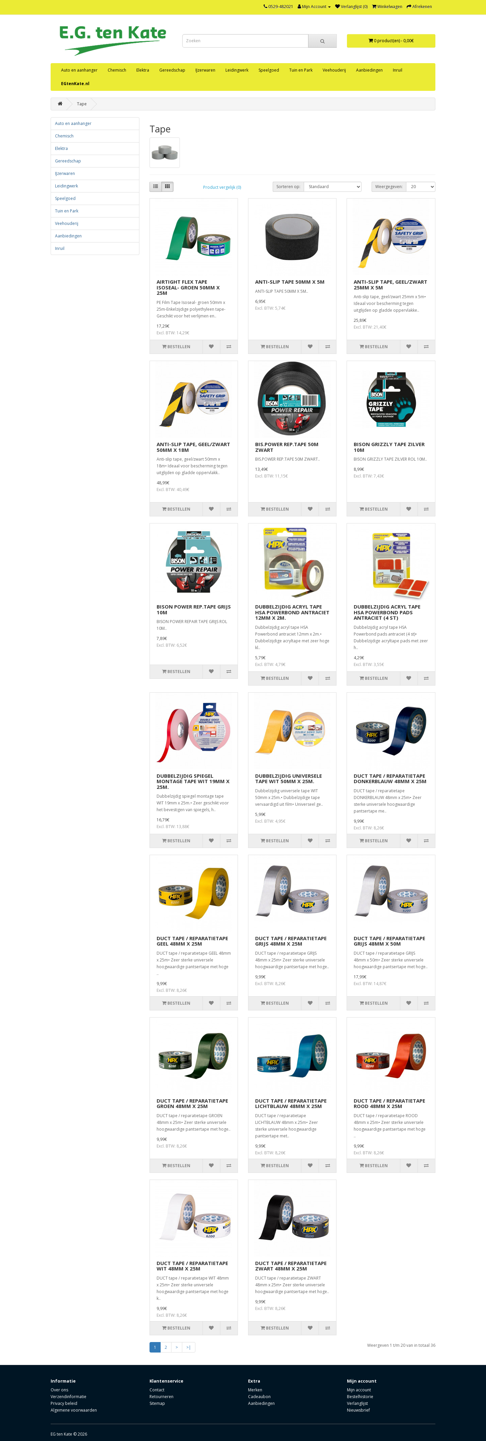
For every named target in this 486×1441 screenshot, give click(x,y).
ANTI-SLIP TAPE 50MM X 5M (290, 281)
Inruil (397, 70)
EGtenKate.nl (75, 83)
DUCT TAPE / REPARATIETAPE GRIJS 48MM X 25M (291, 941)
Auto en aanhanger (79, 70)
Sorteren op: (288, 186)
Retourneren (161, 1396)
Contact (157, 1390)
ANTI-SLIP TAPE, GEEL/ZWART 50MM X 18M (193, 447)
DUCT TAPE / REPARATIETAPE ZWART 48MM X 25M (291, 1266)
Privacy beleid (64, 1403)
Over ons (59, 1390)
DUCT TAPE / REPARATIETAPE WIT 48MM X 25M (192, 1266)
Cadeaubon (259, 1396)
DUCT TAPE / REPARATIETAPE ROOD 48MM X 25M (389, 1103)
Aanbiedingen (369, 70)
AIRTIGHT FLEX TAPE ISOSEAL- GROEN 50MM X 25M (188, 287)
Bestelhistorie (360, 1396)
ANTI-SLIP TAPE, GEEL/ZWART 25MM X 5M (390, 284)
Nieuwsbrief (358, 1410)
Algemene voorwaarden (74, 1410)
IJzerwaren (205, 70)
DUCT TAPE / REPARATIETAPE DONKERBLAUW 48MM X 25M (390, 778)
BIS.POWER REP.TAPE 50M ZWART (287, 447)
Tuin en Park (301, 70)
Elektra (142, 70)
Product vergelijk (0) (222, 187)
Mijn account (359, 1390)
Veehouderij (334, 70)
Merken (255, 1390)
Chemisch (117, 70)
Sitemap (157, 1403)
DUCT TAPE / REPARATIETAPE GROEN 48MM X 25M (192, 1103)
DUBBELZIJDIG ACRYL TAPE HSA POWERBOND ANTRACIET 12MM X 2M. (292, 612)
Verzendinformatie (68, 1396)
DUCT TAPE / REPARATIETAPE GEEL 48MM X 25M (192, 941)
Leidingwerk (236, 70)
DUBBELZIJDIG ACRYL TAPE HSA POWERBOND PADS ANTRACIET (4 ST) (387, 612)
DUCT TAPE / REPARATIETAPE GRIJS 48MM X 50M (389, 941)
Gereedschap (172, 70)
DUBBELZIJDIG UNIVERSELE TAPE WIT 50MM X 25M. (288, 778)
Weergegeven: (389, 186)
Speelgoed (269, 70)
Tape (82, 104)
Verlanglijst (357, 1403)
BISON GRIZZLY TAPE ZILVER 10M (389, 447)
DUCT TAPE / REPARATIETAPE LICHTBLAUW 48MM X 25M (291, 1103)
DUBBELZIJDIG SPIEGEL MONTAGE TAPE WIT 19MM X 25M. (193, 781)
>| (188, 1347)
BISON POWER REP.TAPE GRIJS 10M (194, 609)
